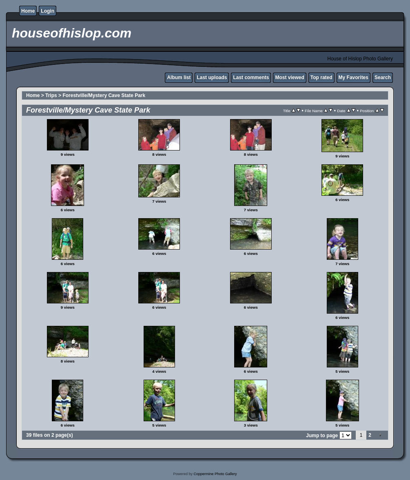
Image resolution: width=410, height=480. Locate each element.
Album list (179, 77)
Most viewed (289, 77)
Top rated (321, 77)
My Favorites (353, 77)
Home (28, 11)
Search (383, 77)
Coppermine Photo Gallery (215, 474)
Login (47, 11)
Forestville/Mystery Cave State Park (103, 95)
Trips (51, 95)
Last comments (251, 77)
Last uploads (212, 77)
